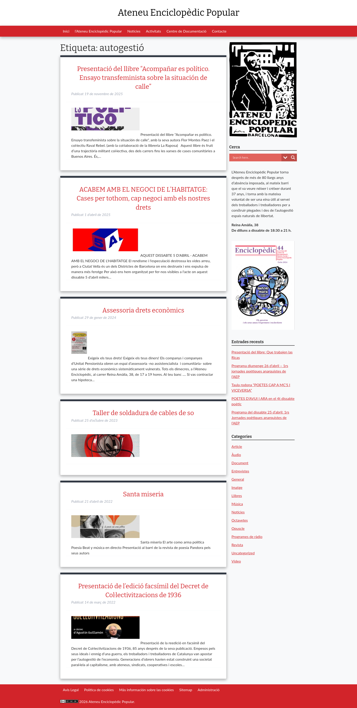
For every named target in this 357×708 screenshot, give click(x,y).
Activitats (153, 31)
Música (237, 504)
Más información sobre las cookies (146, 690)
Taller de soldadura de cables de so (143, 413)
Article (237, 446)
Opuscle (238, 528)
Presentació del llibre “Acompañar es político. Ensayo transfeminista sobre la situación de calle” (143, 77)
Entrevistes (240, 471)
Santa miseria (143, 494)
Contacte (219, 31)
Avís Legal (71, 690)
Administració (208, 690)
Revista (237, 545)
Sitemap (185, 690)
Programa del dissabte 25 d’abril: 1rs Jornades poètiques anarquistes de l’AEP (260, 417)
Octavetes (240, 520)
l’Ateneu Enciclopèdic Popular (98, 31)
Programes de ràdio (247, 536)
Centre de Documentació (186, 31)
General (238, 479)
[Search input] (256, 157)
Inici (66, 31)
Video (236, 561)
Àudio (236, 454)
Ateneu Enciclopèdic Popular (178, 12)
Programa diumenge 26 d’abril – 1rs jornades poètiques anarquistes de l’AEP (260, 371)
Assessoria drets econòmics (143, 310)
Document (240, 463)
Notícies (133, 31)
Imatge (237, 487)
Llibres (237, 495)
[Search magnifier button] (293, 157)
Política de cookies (99, 690)
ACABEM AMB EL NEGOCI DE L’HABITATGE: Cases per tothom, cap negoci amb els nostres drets (143, 198)
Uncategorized (243, 553)
